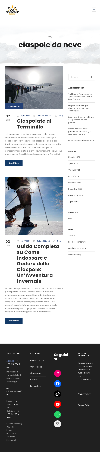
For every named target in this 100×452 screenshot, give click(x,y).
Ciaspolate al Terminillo (34, 124)
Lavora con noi (37, 360)
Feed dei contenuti (77, 242)
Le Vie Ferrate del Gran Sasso (81, 140)
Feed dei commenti (77, 248)
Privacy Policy (36, 386)
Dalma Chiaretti (43, 241)
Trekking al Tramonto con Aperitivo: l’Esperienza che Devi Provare (80, 97)
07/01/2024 (25, 115)
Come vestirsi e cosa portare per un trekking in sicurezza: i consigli (79, 131)
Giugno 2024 (74, 170)
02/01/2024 (25, 241)
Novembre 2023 (75, 195)
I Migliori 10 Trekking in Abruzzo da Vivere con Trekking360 (78, 108)
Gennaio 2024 (74, 182)
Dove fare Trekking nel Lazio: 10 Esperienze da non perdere (81, 120)
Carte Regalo (36, 367)
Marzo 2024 (73, 176)
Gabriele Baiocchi (44, 115)
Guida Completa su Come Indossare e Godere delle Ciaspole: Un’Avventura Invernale (38, 263)
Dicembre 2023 (75, 189)
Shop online (35, 373)
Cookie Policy (84, 405)
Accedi (71, 235)
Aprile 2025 (73, 163)
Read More (14, 163)
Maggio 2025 (74, 157)
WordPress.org (74, 254)
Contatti (34, 379)
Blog (61, 115)
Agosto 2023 (74, 201)
